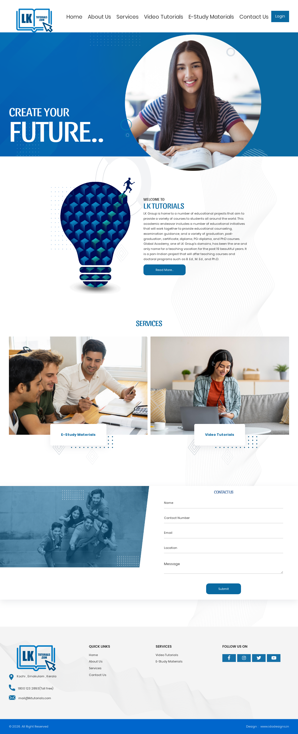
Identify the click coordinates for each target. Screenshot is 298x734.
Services (127, 17)
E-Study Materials (211, 17)
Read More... (164, 270)
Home (74, 17)
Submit (223, 589)
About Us (99, 17)
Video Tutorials (163, 17)
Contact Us (254, 17)
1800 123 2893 (28, 688)
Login (280, 16)
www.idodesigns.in (274, 726)
